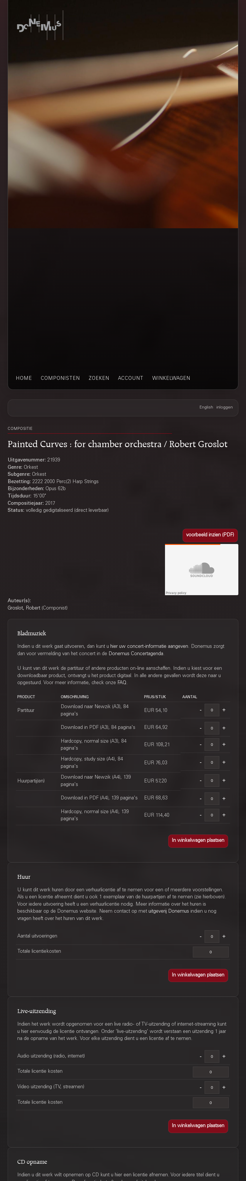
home (24, 378)
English (206, 408)
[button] (210, 535)
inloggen (224, 408)
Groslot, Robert (24, 608)
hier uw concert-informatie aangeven (149, 646)
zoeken (99, 378)
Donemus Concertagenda (136, 654)
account (131, 378)
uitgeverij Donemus (169, 911)
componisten (60, 378)
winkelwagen (171, 378)
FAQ (122, 683)
